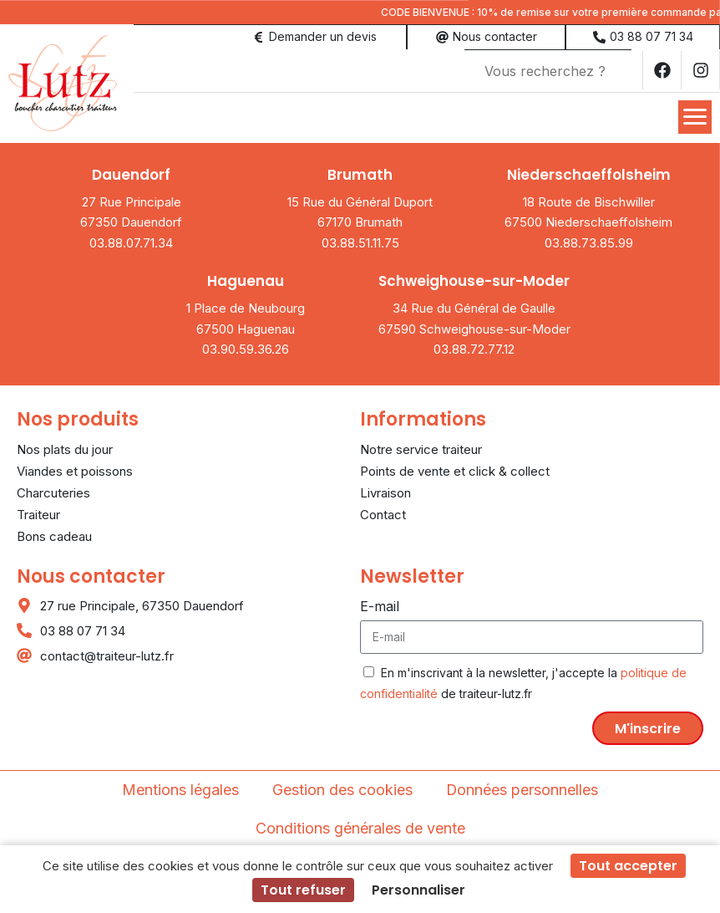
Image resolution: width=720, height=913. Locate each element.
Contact (383, 513)
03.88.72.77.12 (474, 347)
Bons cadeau (54, 535)
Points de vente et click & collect (455, 469)
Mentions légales (180, 788)
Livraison (385, 491)
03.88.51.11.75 (360, 241)
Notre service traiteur (421, 448)
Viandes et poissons (75, 469)
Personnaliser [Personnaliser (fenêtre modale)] (418, 890)
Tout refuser (303, 890)
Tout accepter (628, 865)
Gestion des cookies (342, 788)
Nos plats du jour (65, 448)
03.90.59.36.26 (245, 347)
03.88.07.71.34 (131, 241)
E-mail (379, 604)
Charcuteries (53, 491)
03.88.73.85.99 (589, 241)
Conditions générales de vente (360, 826)
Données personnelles (522, 788)
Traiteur (38, 513)
